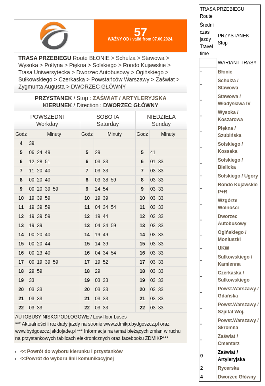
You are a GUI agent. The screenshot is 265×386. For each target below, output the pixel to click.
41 (153, 152)
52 (105, 262)
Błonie (225, 72)
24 (39, 152)
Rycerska (228, 368)
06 (31, 152)
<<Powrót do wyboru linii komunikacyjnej (67, 358)
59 (113, 180)
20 (39, 171)
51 (47, 161)
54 (105, 189)
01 (153, 161)
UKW (223, 248)
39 (31, 143)
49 (47, 152)
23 (39, 253)
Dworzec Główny (237, 377)
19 (31, 198)
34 (105, 207)
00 (31, 180)
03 (97, 161)
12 (31, 161)
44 (105, 216)
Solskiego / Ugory (238, 176)
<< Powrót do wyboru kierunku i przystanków (71, 351)
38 (105, 180)
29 (97, 152)
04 (97, 207)
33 (105, 161)
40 (47, 171)
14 (97, 244)
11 (31, 171)
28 (39, 161)
